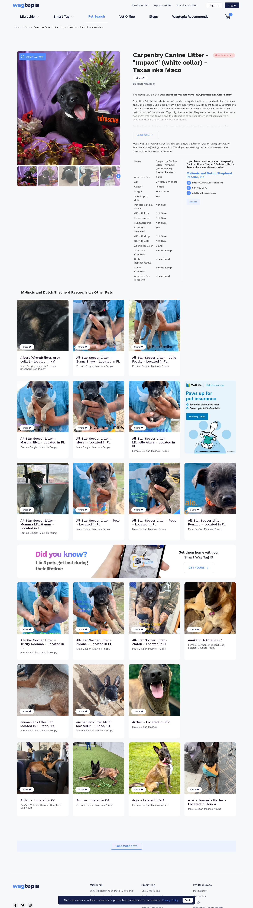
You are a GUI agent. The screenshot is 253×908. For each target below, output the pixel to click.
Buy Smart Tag (150, 890)
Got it (188, 902)
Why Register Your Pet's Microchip (112, 890)
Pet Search (96, 16)
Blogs (153, 17)
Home (18, 27)
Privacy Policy (170, 902)
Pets (27, 27)
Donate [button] (193, 201)
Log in (232, 5)
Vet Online (127, 17)
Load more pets (126, 846)
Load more (145, 134)
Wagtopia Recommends (190, 17)
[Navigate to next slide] (118, 176)
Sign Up (214, 5)
